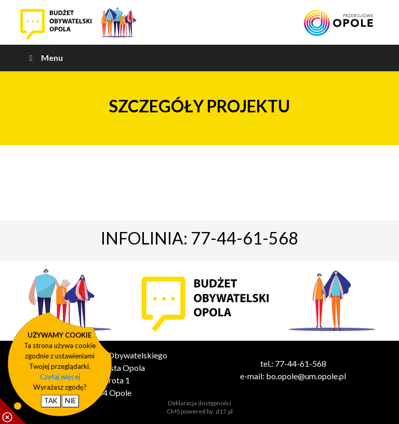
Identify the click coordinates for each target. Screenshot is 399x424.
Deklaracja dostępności (199, 403)
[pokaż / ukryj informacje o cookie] (13, 411)
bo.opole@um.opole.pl (306, 376)
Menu (44, 57)
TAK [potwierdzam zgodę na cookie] (51, 400)
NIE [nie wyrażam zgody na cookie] (70, 400)
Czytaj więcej (60, 376)
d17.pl (224, 411)
